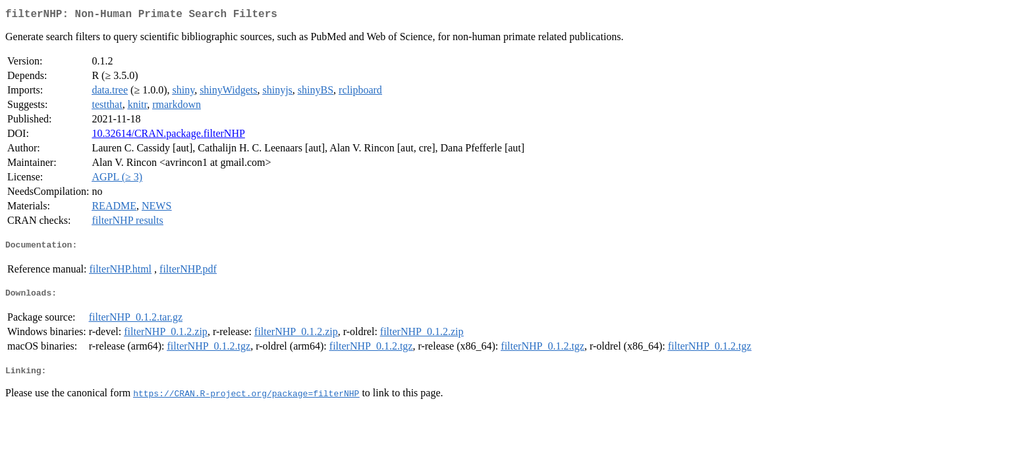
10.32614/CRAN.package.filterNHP (168, 136)
